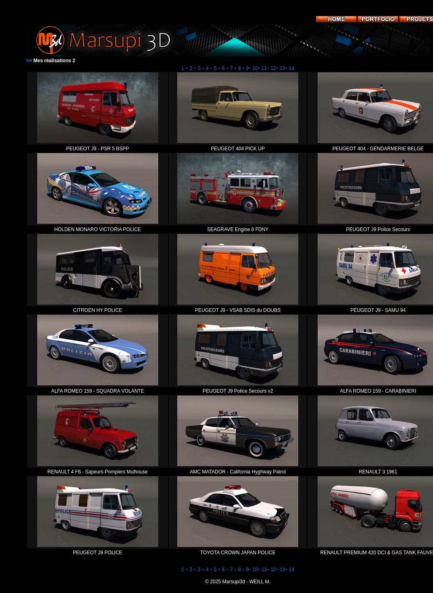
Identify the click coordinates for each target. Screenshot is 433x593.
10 (255, 68)
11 (264, 68)
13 (282, 68)
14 (291, 68)
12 (273, 68)
